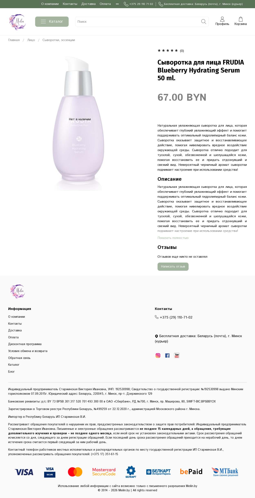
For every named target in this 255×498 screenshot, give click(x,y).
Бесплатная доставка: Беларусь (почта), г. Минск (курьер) (201, 4)
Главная (14, 40)
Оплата (105, 4)
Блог (11, 372)
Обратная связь (19, 358)
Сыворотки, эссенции (58, 40)
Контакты (70, 4)
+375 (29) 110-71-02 (173, 317)
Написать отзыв (173, 266)
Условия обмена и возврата (27, 351)
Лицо (31, 40)
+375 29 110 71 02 (138, 4)
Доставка (88, 4)
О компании (50, 4)
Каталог (52, 21)
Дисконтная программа (24, 344)
